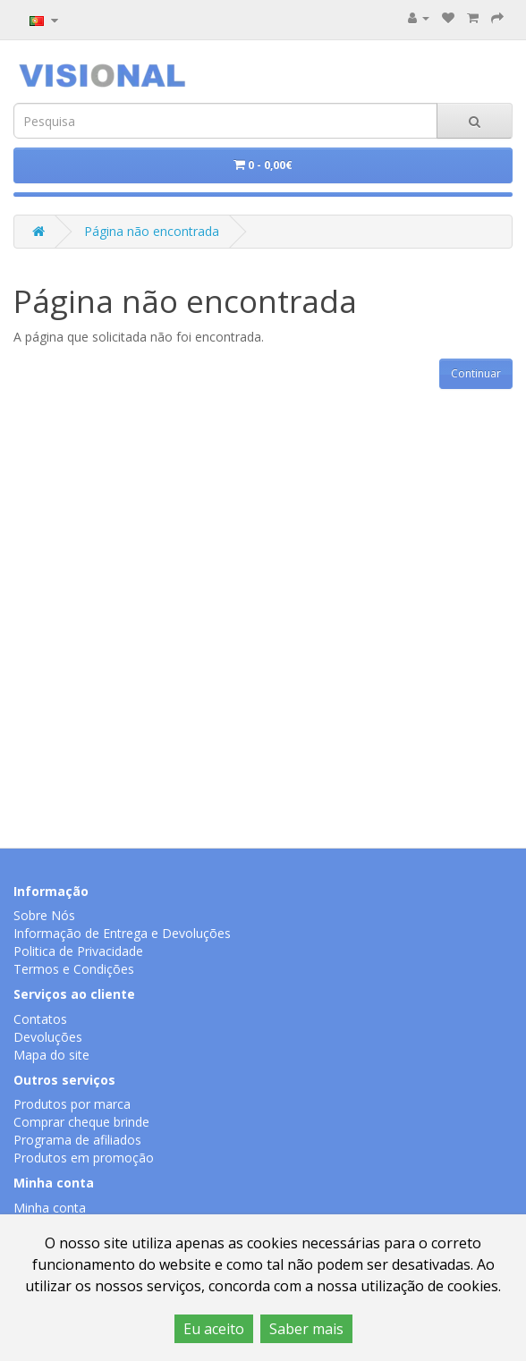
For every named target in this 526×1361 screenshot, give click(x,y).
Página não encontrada (151, 231)
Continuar (476, 373)
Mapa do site (51, 1054)
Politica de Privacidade (78, 951)
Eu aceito (213, 1329)
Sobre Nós (44, 915)
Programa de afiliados (77, 1139)
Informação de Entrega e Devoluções (122, 933)
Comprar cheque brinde (81, 1121)
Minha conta (49, 1207)
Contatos (40, 1018)
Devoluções (47, 1036)
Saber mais (306, 1329)
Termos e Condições (73, 968)
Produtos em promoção (83, 1157)
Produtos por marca (72, 1103)
